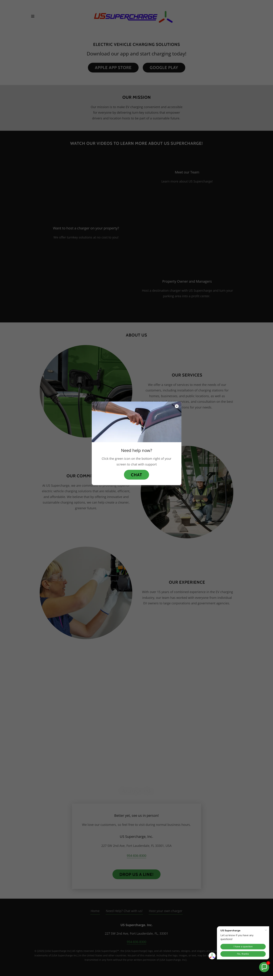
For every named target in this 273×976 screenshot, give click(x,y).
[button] (264, 967)
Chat (136, 474)
